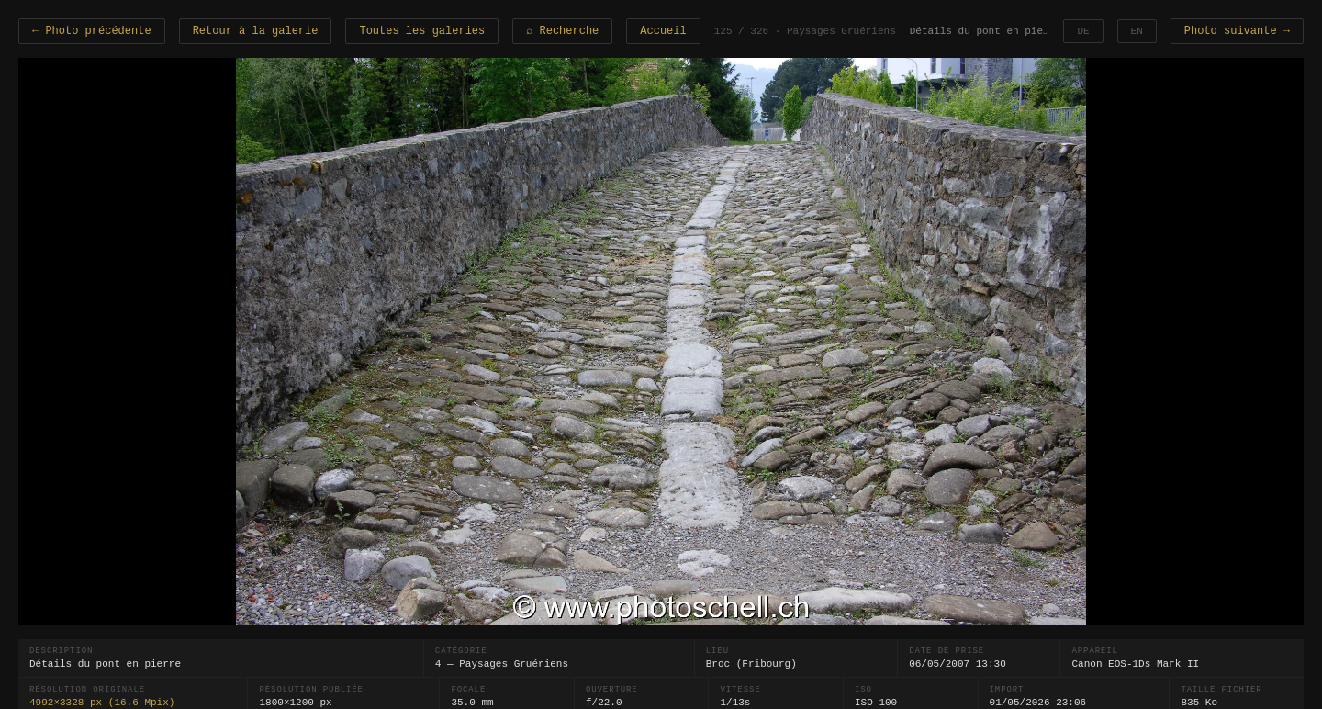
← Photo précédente (91, 31)
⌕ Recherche (562, 31)
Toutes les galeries (422, 31)
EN (1137, 31)
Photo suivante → (1237, 31)
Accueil (663, 31)
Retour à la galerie (256, 31)
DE (1083, 31)
